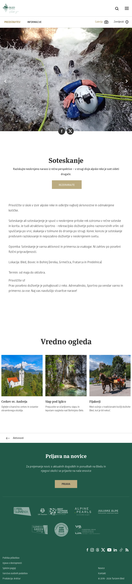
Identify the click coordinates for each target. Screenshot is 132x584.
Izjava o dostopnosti (12, 563)
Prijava (66, 484)
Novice (101, 568)
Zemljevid (121, 22)
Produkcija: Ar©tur (12, 578)
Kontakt (102, 573)
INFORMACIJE (34, 22)
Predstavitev (12, 22)
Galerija (101, 22)
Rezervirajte (67, 185)
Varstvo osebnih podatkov (15, 573)
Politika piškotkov (11, 558)
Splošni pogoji (9, 568)
